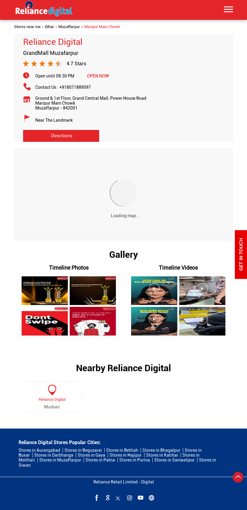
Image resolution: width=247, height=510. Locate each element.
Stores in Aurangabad (39, 450)
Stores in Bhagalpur (161, 450)
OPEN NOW (98, 76)
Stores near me (27, 27)
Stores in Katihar (162, 455)
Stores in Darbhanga (53, 455)
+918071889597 (75, 87)
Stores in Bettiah (122, 450)
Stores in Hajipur (126, 455)
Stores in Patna (100, 460)
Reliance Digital (52, 399)
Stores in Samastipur (174, 460)
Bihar (49, 27)
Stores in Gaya (91, 455)
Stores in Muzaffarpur (60, 460)
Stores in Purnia (134, 460)
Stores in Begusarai (83, 450)
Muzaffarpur (69, 27)
